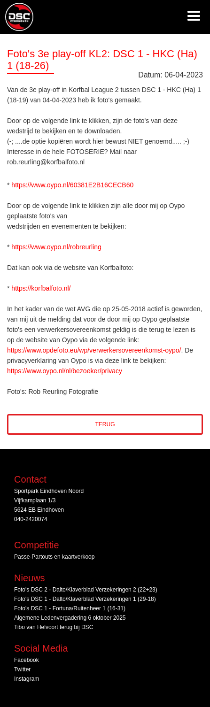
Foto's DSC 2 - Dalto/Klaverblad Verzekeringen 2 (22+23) (85, 589)
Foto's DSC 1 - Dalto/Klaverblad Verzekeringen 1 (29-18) (85, 599)
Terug (105, 424)
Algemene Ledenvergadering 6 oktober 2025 (70, 618)
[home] (16, 17)
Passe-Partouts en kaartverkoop (54, 556)
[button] (194, 16)
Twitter (22, 669)
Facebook (26, 660)
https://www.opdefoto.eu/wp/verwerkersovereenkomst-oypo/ (94, 350)
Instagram (26, 679)
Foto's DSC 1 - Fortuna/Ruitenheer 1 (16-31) (69, 608)
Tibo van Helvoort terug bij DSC (53, 627)
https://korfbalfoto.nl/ (40, 288)
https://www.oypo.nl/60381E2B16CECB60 (72, 185)
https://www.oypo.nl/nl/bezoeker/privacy (64, 371)
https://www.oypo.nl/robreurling (56, 247)
